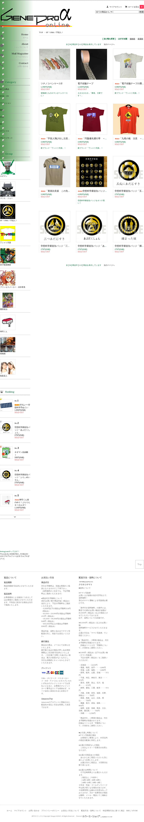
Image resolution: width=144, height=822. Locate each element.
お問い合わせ (34, 810)
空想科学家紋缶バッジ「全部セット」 (99, 190)
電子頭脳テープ (85, 83)
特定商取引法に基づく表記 (113, 810)
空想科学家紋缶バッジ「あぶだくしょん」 (99, 245)
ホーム (9, 810)
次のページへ (109, 44)
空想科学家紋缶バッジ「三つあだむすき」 (62, 245)
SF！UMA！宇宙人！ (54, 32)
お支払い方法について (70, 810)
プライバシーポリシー (50, 810)
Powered (94, 816)
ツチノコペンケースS (51, 83)
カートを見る (136, 7)
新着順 (140, 39)
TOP (41, 32)
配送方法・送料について (91, 810)
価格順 (132, 39)
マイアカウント (115, 7)
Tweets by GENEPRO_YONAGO (14, 554)
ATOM (134, 810)
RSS (128, 810)
